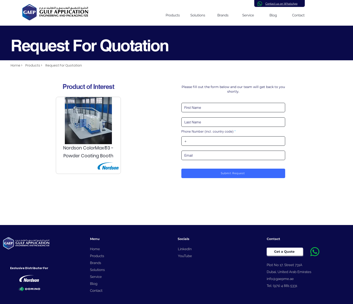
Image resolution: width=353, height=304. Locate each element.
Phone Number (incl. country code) (207, 131)
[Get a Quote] (285, 251)
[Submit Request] (233, 173)
